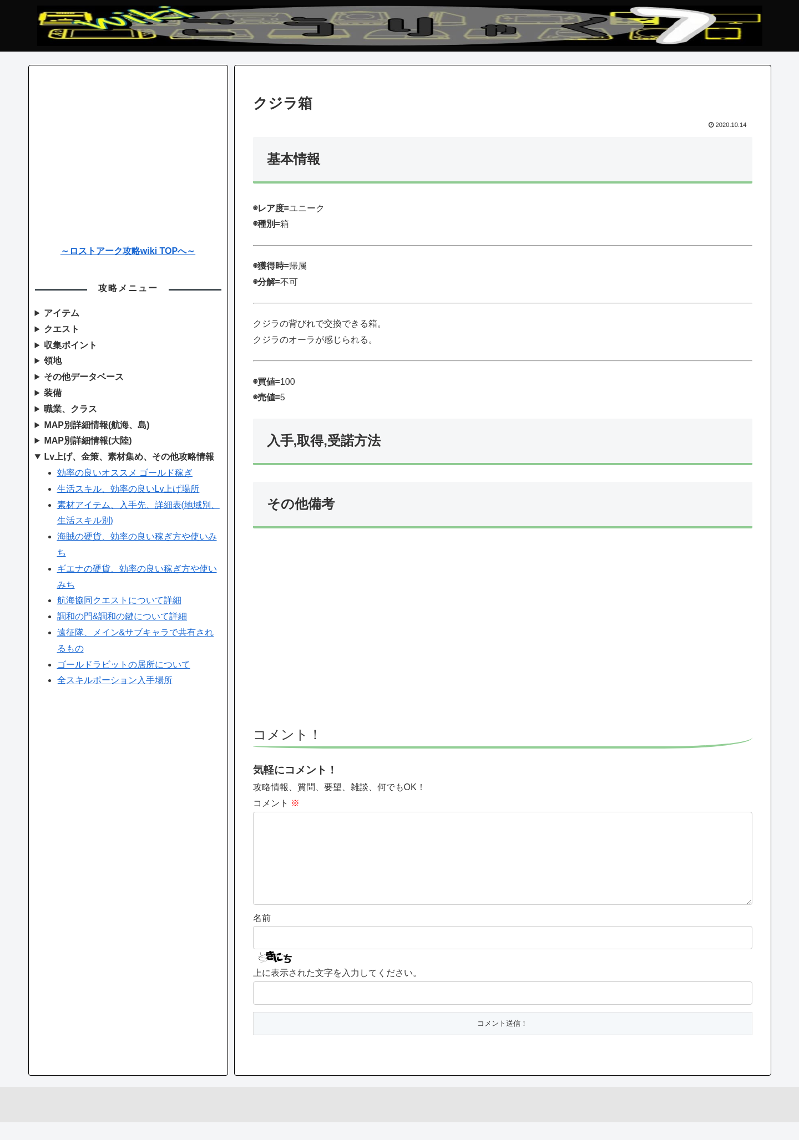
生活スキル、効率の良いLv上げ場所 (128, 488)
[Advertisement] (502, 632)
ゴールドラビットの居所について (123, 664)
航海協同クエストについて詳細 (119, 600)
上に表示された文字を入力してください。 (337, 990)
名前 (262, 935)
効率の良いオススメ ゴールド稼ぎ (125, 472)
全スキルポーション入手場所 (115, 680)
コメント (276, 803)
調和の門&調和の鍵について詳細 (122, 616)
